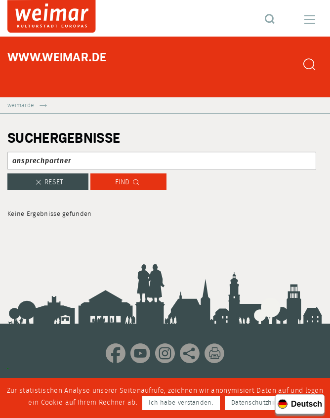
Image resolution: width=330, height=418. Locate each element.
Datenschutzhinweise (263, 403)
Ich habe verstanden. (181, 403)
